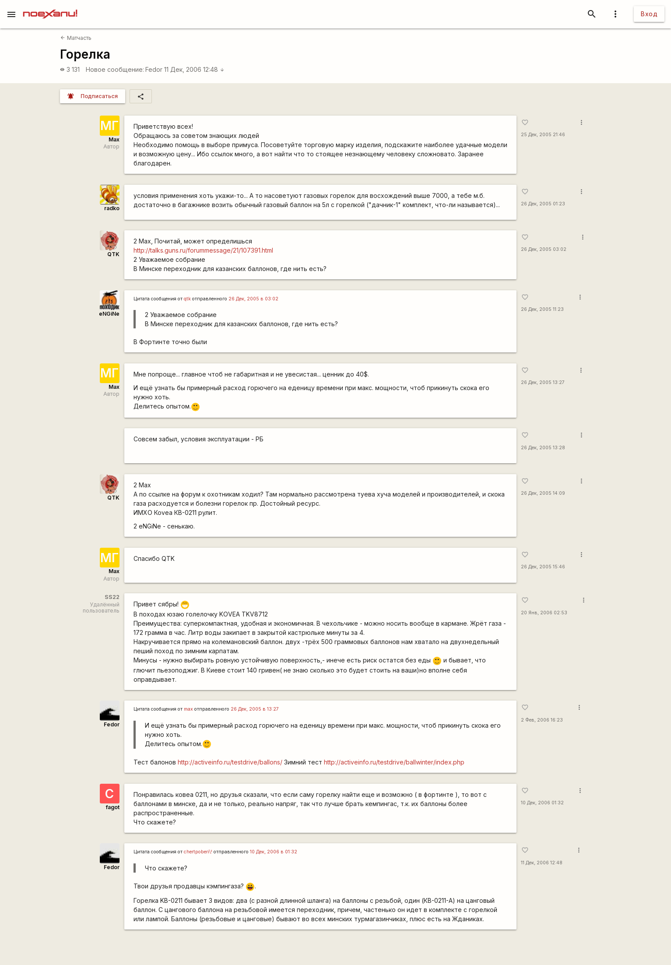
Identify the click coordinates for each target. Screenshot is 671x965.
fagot (112, 807)
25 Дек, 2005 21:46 (543, 134)
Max (114, 139)
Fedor (153, 69)
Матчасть (75, 38)
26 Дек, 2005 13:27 (543, 382)
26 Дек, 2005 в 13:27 (255, 709)
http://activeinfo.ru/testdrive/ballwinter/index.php (394, 762)
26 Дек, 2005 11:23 (542, 309)
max (188, 709)
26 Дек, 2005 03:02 (543, 249)
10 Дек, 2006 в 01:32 (273, 852)
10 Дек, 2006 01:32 (542, 803)
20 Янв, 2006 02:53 (544, 613)
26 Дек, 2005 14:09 (543, 493)
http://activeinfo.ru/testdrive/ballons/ (230, 762)
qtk (187, 299)
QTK (113, 254)
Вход (649, 14)
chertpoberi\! (198, 852)
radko (111, 208)
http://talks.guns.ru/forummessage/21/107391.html (203, 250)
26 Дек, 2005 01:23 (543, 204)
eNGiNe (109, 313)
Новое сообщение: (115, 69)
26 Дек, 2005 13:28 (543, 448)
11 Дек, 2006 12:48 (194, 69)
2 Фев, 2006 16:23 (542, 720)
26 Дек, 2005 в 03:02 (253, 299)
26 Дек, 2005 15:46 (543, 567)
